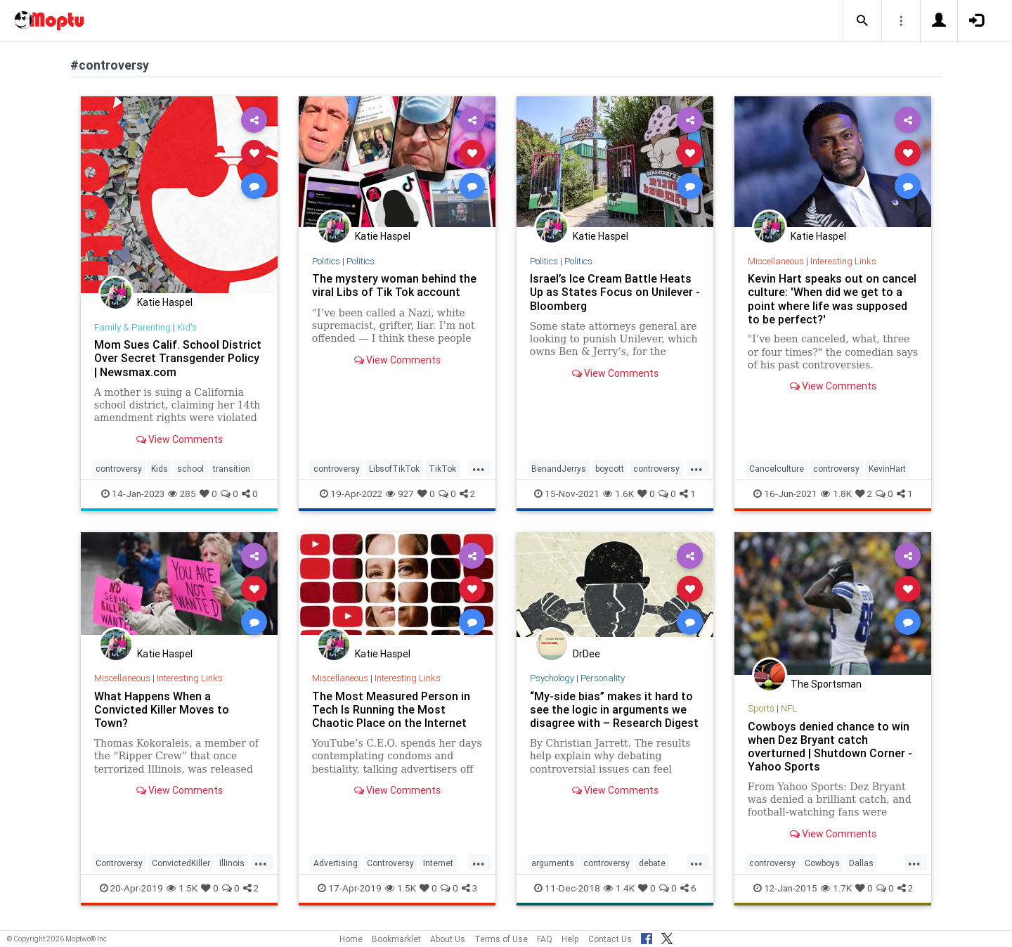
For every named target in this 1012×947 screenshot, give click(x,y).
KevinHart (887, 468)
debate (652, 863)
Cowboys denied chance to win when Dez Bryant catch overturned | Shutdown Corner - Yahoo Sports (830, 746)
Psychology (552, 678)
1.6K (618, 493)
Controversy (119, 863)
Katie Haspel (165, 302)
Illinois (232, 863)
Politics (326, 261)
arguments (552, 863)
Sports (761, 708)
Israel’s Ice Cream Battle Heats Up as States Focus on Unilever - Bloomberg (615, 291)
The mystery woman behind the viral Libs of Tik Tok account (394, 285)
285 (182, 493)
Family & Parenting (132, 327)
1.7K (836, 888)
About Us (447, 939)
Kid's (187, 327)
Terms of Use (501, 939)
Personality (602, 678)
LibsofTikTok (394, 468)
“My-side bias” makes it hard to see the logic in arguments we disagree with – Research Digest (614, 709)
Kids (159, 468)
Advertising (335, 863)
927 (400, 493)
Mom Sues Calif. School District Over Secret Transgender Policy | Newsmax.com (177, 357)
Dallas (861, 863)
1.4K (619, 888)
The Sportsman (826, 684)
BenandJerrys (558, 468)
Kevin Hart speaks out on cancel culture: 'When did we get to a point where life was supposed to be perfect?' (832, 298)
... (478, 467)
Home (351, 939)
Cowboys (822, 863)
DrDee (586, 654)
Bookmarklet (396, 939)
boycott (609, 468)
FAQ (544, 939)
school (190, 468)
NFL (789, 708)
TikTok (442, 468)
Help (570, 939)
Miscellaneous (776, 261)
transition (231, 468)
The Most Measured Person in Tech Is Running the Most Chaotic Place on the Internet (391, 709)
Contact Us (610, 939)
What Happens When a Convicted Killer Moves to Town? (161, 709)
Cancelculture (776, 468)
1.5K (182, 888)
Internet (438, 863)
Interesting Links (843, 261)
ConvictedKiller (181, 863)
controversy (119, 468)
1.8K (836, 493)
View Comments (179, 439)
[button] (862, 21)
